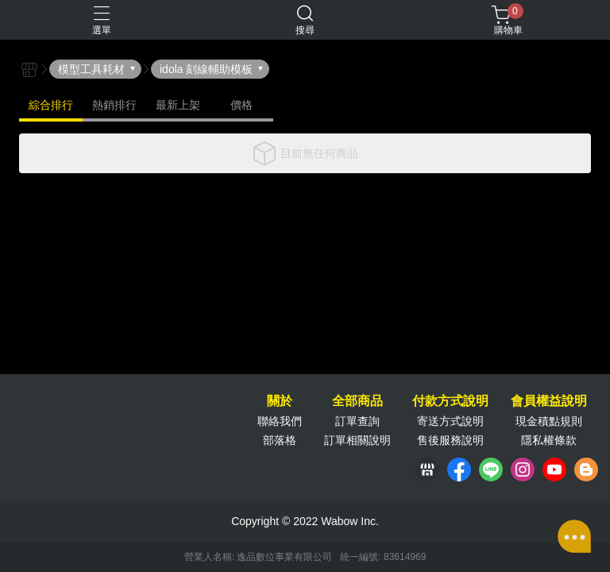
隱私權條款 (549, 440)
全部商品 (357, 401)
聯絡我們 (279, 421)
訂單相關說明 (357, 440)
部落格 (279, 440)
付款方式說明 (450, 401)
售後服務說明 (450, 440)
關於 (279, 401)
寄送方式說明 (450, 421)
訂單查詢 (357, 421)
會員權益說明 (549, 401)
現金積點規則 (548, 421)
